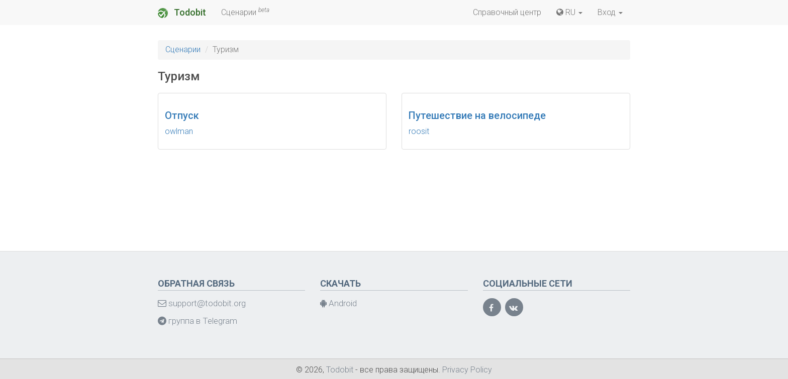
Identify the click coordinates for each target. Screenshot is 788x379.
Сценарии (245, 12)
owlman (179, 131)
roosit (419, 131)
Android (338, 303)
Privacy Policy (467, 369)
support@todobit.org (202, 303)
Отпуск (182, 115)
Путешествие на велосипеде (477, 115)
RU (569, 12)
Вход (610, 12)
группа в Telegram (197, 321)
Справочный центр (507, 12)
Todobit (182, 12)
